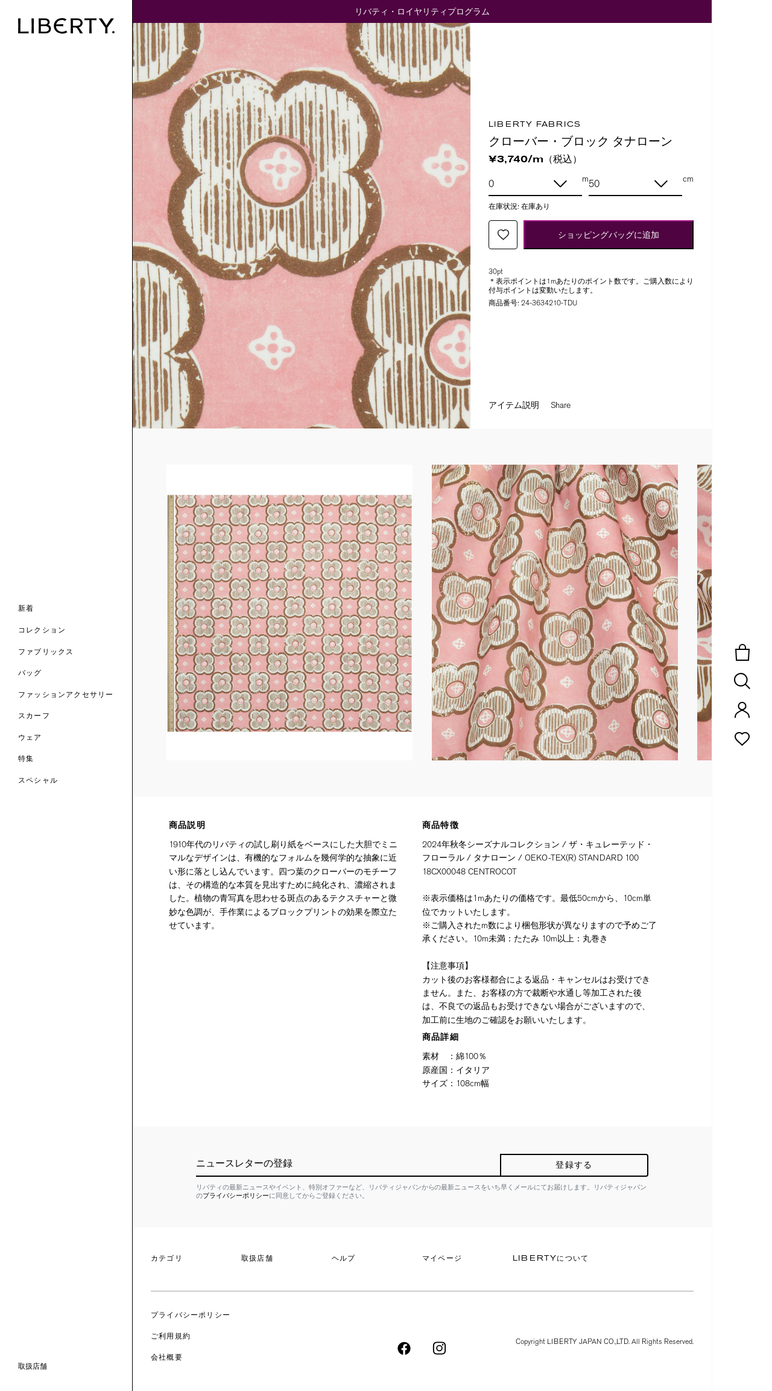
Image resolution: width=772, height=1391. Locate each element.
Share (561, 404)
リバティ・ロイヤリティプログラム (422, 11)
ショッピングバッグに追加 (608, 234)
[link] (75, 760)
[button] (75, 609)
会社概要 (167, 1357)
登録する (573, 1165)
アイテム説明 (514, 404)
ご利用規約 (171, 1336)
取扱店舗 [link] (32, 1366)
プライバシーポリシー (236, 1195)
